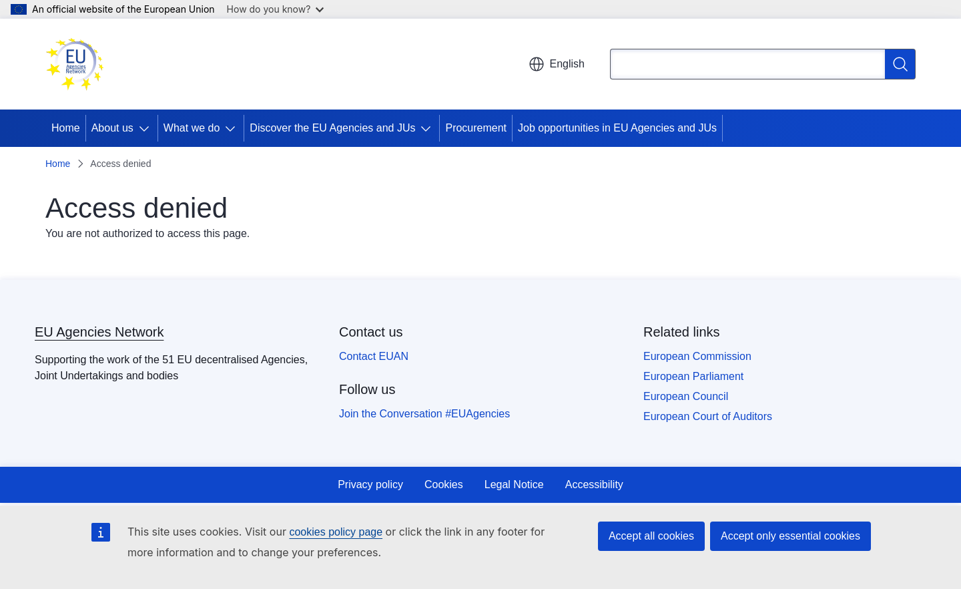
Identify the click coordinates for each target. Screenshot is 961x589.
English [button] (557, 64)
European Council (685, 396)
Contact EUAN (373, 356)
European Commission (697, 356)
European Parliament (693, 376)
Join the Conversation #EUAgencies (424, 413)
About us (112, 128)
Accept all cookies (651, 536)
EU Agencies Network (99, 332)
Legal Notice (514, 484)
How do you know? (275, 9)
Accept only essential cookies (790, 536)
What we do (192, 128)
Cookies (443, 484)
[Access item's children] (146, 128)
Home (65, 128)
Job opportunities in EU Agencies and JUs (617, 128)
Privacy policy (370, 484)
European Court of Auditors (707, 416)
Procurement (476, 128)
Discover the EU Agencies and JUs (332, 128)
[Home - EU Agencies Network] (74, 64)
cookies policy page (335, 532)
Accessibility (594, 484)
